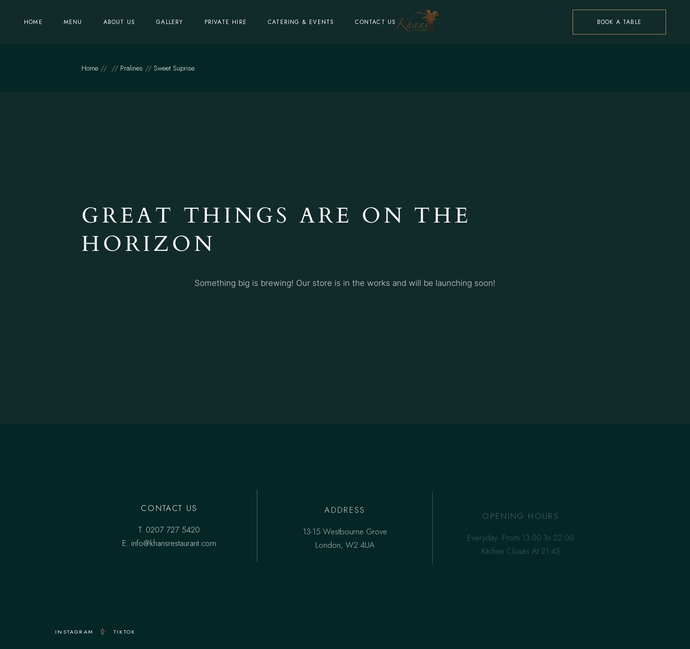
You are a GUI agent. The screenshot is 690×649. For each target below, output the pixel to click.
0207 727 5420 (173, 530)
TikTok (124, 632)
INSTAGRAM (74, 632)
